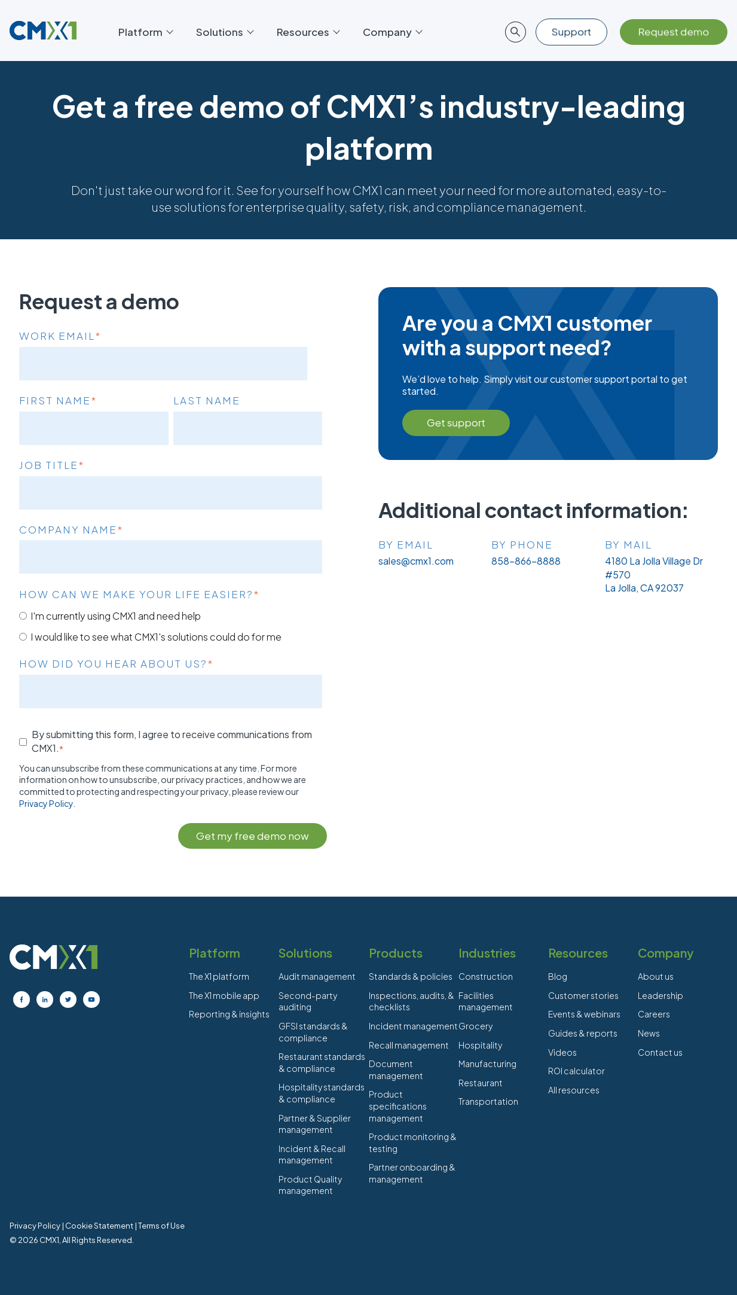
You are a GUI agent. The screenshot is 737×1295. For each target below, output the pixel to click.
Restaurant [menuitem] (480, 1082)
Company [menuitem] (665, 952)
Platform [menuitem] (214, 952)
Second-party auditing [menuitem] (308, 1001)
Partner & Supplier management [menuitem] (315, 1124)
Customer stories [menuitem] (583, 995)
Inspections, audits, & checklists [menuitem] (411, 1001)
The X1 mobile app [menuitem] (224, 995)
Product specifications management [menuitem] (398, 1106)
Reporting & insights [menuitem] (229, 1013)
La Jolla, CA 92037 (644, 587)
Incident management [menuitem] (413, 1025)
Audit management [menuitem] (317, 976)
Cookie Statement (99, 1225)
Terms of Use (161, 1225)
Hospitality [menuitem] (480, 1045)
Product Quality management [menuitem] (310, 1185)
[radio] (170, 615)
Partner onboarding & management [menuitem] (412, 1173)
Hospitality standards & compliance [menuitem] (322, 1092)
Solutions (224, 31)
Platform (145, 31)
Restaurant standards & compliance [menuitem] (322, 1062)
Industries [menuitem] (487, 952)
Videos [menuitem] (562, 1052)
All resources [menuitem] (574, 1089)
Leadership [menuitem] (660, 995)
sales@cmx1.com (416, 560)
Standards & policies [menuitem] (410, 976)
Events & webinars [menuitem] (584, 1013)
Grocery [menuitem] (475, 1025)
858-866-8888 (526, 560)
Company (392, 31)
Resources (308, 31)
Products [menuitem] (396, 952)
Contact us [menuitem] (660, 1052)
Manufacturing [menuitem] (487, 1063)
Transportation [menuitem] (488, 1101)
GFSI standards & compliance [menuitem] (313, 1031)
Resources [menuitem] (578, 952)
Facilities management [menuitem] (485, 1001)
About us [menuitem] (656, 976)
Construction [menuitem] (485, 976)
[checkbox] (170, 626)
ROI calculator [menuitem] (576, 1070)
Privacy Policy (46, 803)
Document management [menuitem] (396, 1069)
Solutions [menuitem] (305, 952)
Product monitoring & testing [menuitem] (413, 1142)
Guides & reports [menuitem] (582, 1033)
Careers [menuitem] (654, 1013)
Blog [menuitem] (557, 976)
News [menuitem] (649, 1033)
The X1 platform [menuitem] (219, 976)
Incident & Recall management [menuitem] (312, 1154)
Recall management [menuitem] (409, 1045)
